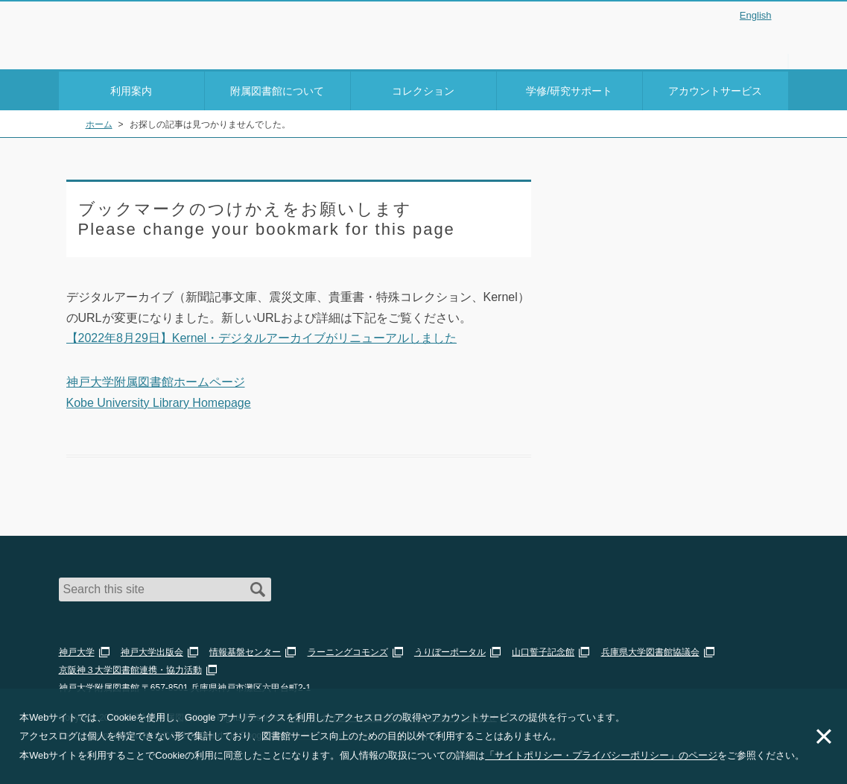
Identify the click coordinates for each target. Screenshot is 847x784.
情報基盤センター (245, 650)
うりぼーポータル (450, 650)
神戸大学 (77, 650)
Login (759, 39)
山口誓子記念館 (543, 650)
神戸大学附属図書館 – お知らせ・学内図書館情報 (145, 30)
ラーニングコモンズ (348, 650)
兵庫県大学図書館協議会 (650, 650)
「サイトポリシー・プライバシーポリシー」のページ (601, 755)
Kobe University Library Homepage (158, 399)
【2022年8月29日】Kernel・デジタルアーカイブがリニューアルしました (261, 335)
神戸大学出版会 (152, 650)
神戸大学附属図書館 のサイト (125, 49)
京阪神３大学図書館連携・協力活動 (130, 668)
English (756, 15)
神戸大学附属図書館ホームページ (155, 379)
